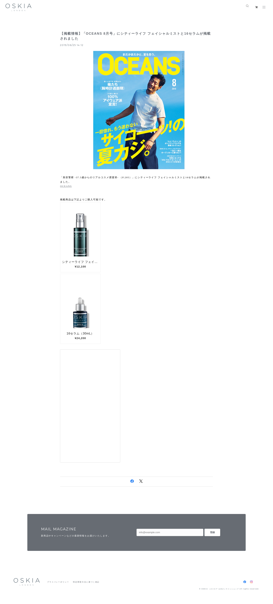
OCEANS (66, 186)
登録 (212, 532)
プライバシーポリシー (58, 582)
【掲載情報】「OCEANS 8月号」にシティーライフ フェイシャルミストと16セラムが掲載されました (135, 36)
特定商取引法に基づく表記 (86, 582)
